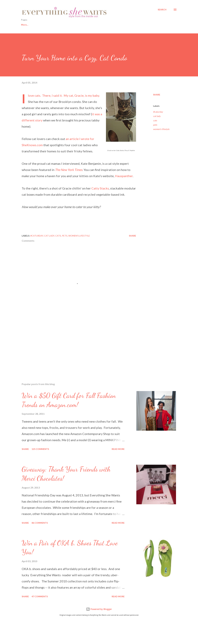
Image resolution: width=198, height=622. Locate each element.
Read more (118, 449)
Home (24, 24)
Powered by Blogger (99, 609)
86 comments (40, 522)
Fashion (80, 24)
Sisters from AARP (102, 24)
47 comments (40, 596)
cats (155, 120)
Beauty (63, 24)
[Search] (162, 9)
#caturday (158, 111)
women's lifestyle (161, 129)
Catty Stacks (100, 188)
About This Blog (129, 24)
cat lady (157, 116)
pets (155, 124)
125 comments (40, 449)
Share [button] (156, 94)
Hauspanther (124, 176)
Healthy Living (43, 24)
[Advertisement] (74, 344)
